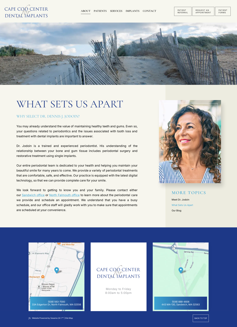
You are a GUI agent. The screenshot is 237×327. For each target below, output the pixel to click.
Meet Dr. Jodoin (180, 199)
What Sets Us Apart (182, 205)
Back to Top (200, 318)
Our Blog (176, 210)
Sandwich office (33, 195)
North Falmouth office (64, 195)
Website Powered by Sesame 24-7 (45, 318)
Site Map (69, 318)
